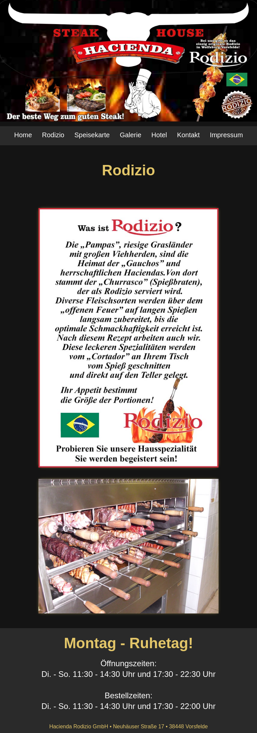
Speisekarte (92, 135)
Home (23, 135)
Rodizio (53, 135)
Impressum (226, 135)
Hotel (159, 135)
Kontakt (188, 135)
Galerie (130, 135)
